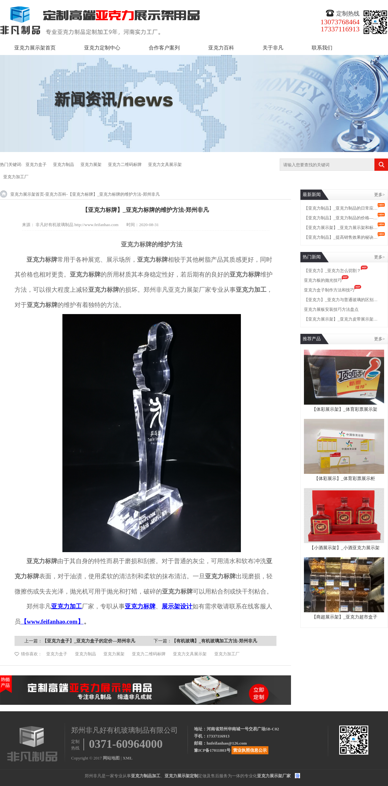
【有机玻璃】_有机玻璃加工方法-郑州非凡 (214, 641)
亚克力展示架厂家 (274, 775)
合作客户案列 (164, 47)
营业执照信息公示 (250, 750)
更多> (379, 194)
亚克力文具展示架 (165, 164)
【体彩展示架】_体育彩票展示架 (344, 409)
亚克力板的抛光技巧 (323, 280)
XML (127, 758)
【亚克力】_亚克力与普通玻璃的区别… (341, 299)
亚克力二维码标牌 (125, 164)
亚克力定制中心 (102, 47)
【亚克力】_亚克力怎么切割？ (332, 270)
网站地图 (111, 758)
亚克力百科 (221, 47)
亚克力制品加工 (145, 775)
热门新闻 (312, 257)
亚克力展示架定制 (181, 775)
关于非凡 (273, 47)
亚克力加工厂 (15, 176)
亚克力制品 (63, 164)
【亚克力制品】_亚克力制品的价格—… (341, 217)
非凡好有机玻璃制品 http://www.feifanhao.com (77, 224)
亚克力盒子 (36, 164)
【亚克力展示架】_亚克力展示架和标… (341, 227)
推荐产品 (312, 338)
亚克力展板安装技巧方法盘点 (331, 309)
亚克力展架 (91, 164)
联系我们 (322, 47)
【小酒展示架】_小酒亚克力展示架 (344, 547)
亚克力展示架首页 (35, 47)
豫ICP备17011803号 (212, 750)
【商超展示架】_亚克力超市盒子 (344, 617)
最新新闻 (312, 194)
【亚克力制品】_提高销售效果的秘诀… (341, 237)
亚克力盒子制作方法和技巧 (329, 290)
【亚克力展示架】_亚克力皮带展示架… (341, 319)
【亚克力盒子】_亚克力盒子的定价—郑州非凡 (88, 641)
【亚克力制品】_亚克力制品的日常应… (341, 208)
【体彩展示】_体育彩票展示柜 (344, 478)
